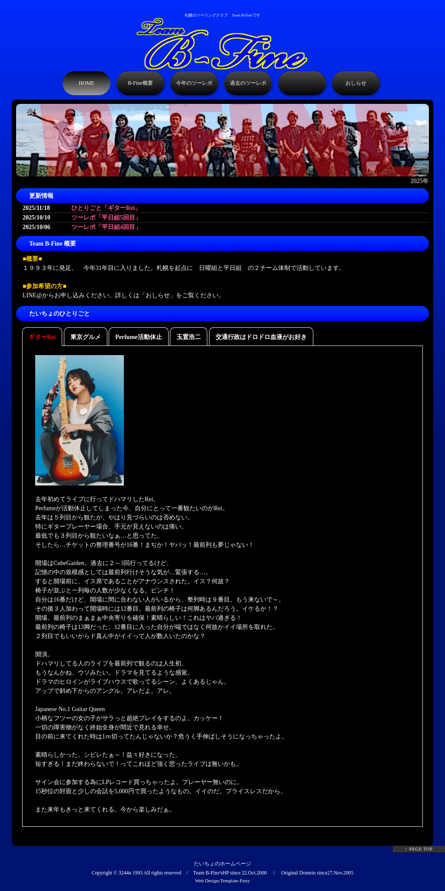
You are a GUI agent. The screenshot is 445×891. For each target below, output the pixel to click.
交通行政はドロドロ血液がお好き (261, 337)
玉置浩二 (188, 337)
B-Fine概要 (140, 83)
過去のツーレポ (248, 83)
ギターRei (42, 337)
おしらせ (355, 83)
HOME (86, 83)
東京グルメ (85, 337)
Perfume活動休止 (138, 337)
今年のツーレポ (194, 83)
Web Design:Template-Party (222, 880)
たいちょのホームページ (222, 864)
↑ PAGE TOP (419, 849)
